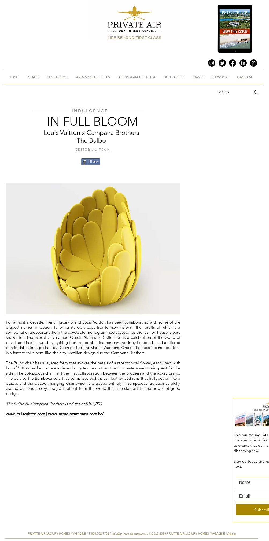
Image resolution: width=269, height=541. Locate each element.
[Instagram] (211, 63)
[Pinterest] (253, 63)
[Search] (230, 92)
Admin (231, 533)
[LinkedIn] (243, 63)
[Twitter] (222, 63)
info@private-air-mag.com (129, 533)
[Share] (90, 161)
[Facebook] (232, 63)
